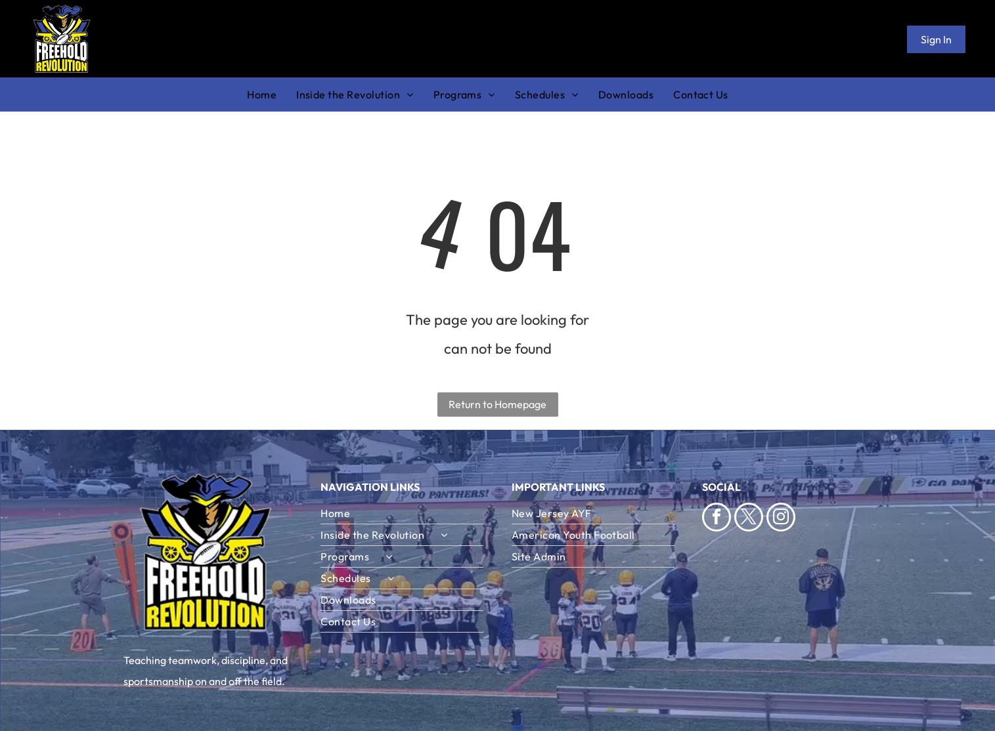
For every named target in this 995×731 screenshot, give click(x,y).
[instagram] (780, 519)
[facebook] (716, 519)
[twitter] (748, 519)
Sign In (936, 39)
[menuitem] (271, 94)
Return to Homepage (497, 404)
